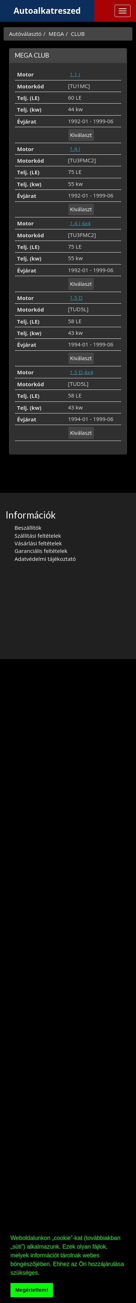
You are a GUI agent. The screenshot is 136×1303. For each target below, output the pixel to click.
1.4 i (75, 148)
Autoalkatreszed (47, 10)
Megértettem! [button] (31, 1290)
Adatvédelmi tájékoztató (45, 558)
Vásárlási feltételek (38, 543)
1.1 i (75, 74)
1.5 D (76, 297)
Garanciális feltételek (41, 550)
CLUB (78, 33)
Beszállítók (28, 527)
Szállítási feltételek (38, 535)
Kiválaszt (81, 134)
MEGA (56, 33)
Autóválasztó (25, 33)
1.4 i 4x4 (80, 222)
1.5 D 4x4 (81, 371)
